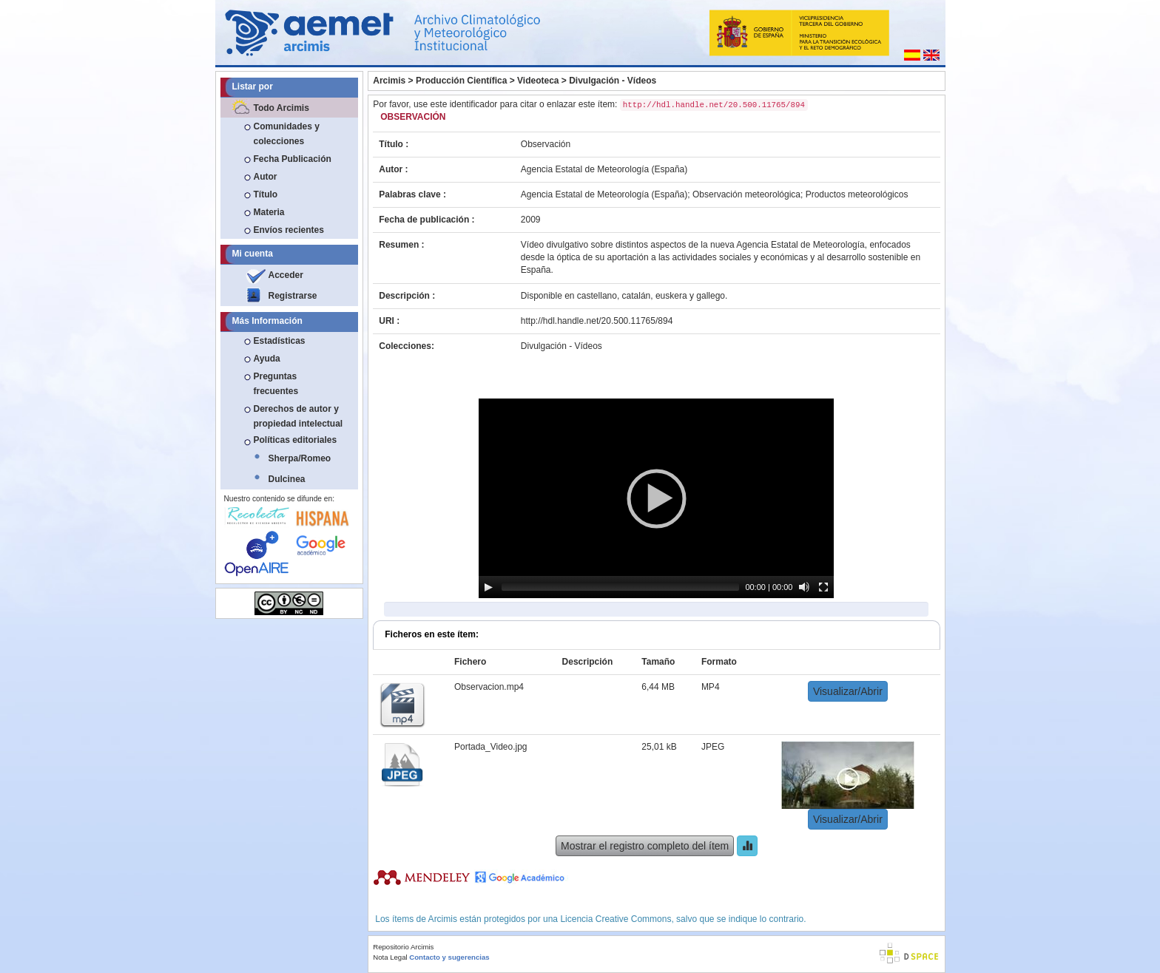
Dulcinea (287, 479)
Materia (269, 212)
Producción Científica (461, 80)
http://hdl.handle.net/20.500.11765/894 (597, 321)
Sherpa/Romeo (300, 458)
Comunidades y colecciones (287, 133)
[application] (656, 498)
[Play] (488, 587)
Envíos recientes (289, 230)
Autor (265, 177)
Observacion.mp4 (489, 687)
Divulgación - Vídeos (612, 80)
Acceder (286, 275)
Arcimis (389, 80)
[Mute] (804, 587)
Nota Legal (390, 957)
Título (266, 194)
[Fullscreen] (823, 587)
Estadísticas (280, 341)
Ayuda (267, 358)
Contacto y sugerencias (449, 957)
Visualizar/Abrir (848, 691)
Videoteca (538, 80)
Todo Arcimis (281, 108)
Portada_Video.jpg (490, 747)
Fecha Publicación (292, 159)
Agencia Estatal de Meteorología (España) (604, 169)
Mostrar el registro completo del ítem (645, 846)
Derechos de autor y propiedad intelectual (298, 416)
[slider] (620, 587)
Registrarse (293, 296)
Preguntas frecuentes (276, 383)
